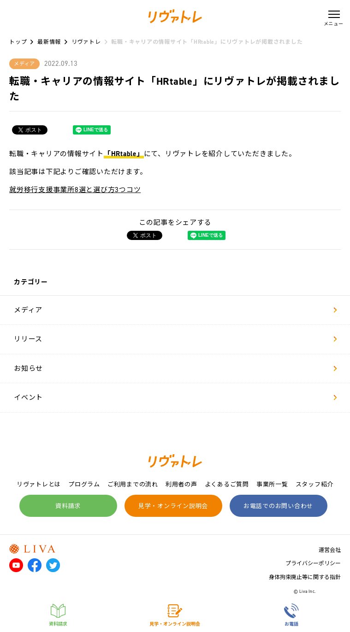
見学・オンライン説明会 (173, 506)
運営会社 (330, 550)
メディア (175, 310)
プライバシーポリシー (313, 563)
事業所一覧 (272, 484)
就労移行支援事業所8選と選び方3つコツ (75, 189)
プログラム (84, 484)
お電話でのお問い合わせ (278, 506)
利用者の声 (181, 484)
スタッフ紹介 (315, 484)
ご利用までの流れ (132, 484)
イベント (175, 397)
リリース (175, 339)
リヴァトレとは (39, 484)
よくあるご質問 (227, 484)
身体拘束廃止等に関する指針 (305, 577)
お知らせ (175, 368)
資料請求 (68, 506)
